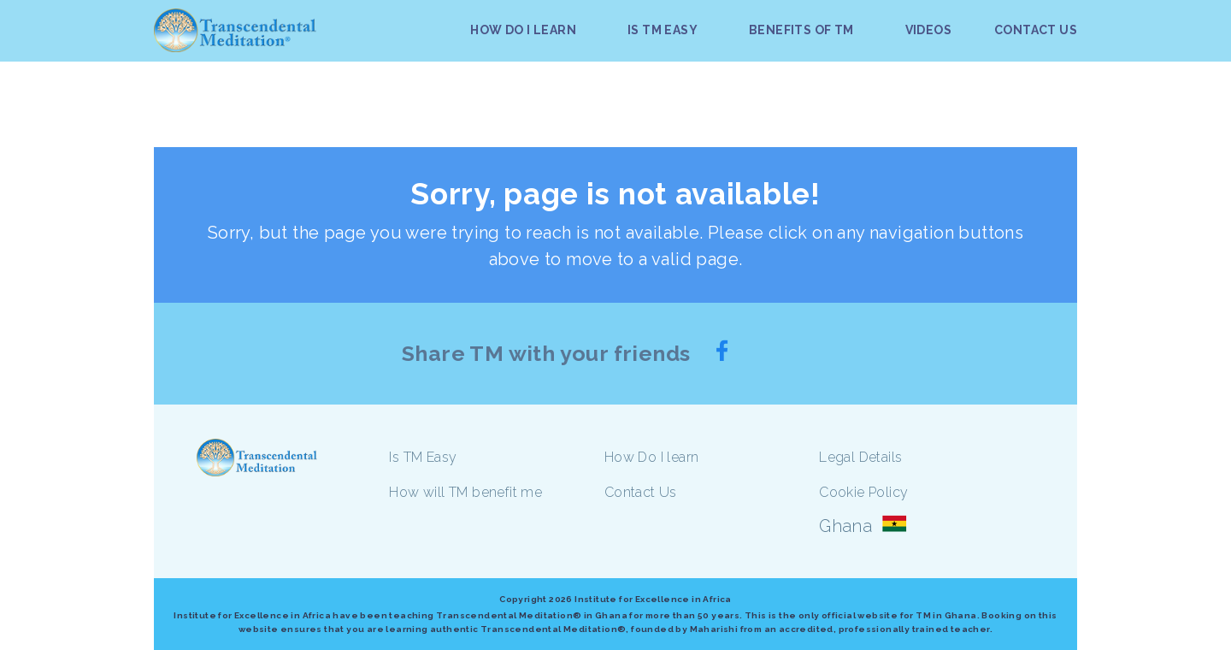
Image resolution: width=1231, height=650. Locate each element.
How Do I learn (651, 457)
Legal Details (860, 457)
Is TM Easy (422, 457)
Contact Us (640, 492)
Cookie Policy (863, 492)
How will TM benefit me (465, 492)
